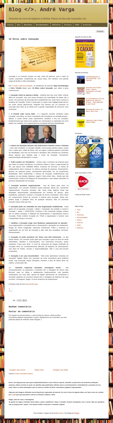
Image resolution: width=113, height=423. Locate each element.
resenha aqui (33, 284)
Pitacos (67, 25)
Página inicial (39, 370)
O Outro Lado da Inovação (22, 86)
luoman (60, 413)
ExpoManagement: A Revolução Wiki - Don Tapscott (93, 78)
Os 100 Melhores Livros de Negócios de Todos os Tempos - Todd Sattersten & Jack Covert (95, 101)
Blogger (76, 413)
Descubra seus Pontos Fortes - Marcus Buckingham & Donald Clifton (93, 90)
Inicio (10, 25)
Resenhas (28, 25)
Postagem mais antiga (60, 370)
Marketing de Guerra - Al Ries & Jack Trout (94, 110)
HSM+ (77, 25)
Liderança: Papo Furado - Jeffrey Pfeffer (94, 121)
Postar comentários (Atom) (24, 373)
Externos (87, 25)
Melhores (56, 25)
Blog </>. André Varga (41, 10)
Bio (18, 25)
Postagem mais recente (17, 370)
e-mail (14, 394)
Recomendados (42, 25)
